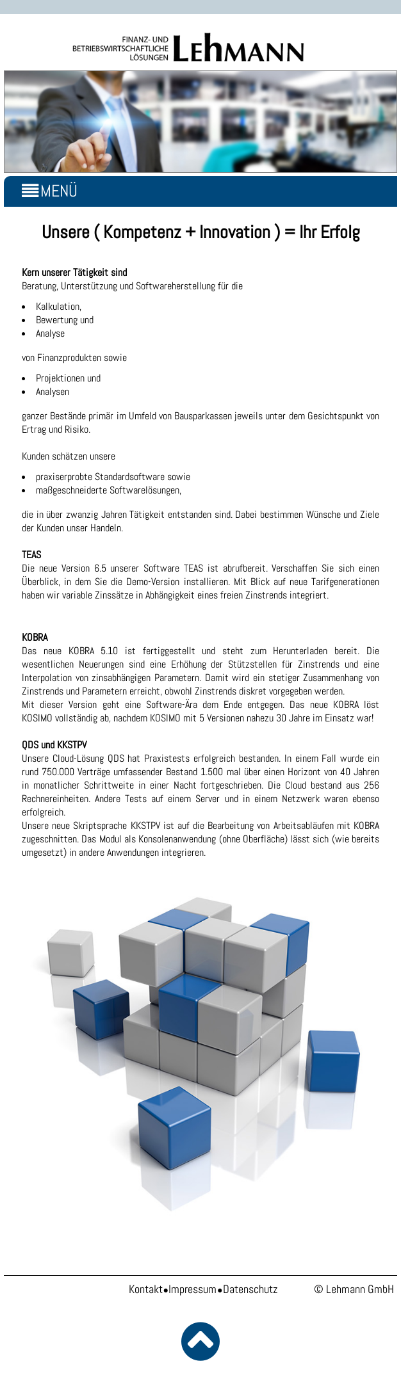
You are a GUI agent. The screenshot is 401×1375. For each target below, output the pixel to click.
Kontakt (146, 1289)
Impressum (192, 1289)
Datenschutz (250, 1289)
